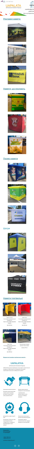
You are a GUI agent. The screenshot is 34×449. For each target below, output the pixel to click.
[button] (1, 1)
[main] (17, 19)
